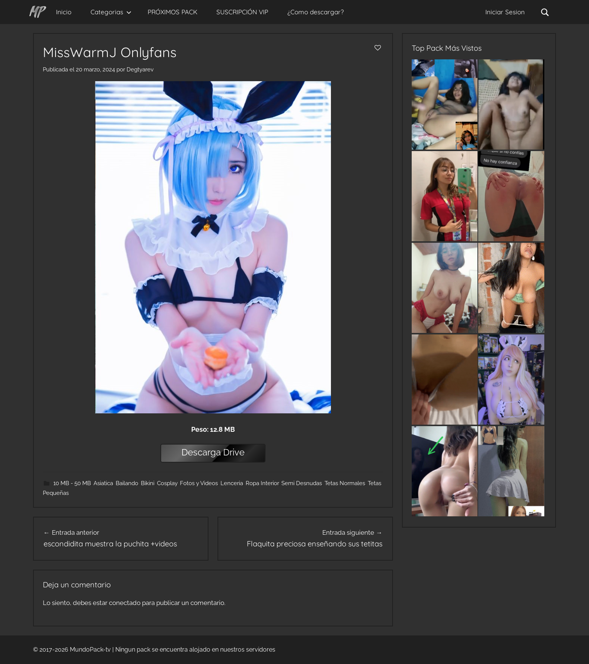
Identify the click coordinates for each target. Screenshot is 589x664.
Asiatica (103, 483)
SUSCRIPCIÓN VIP (242, 12)
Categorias (111, 12)
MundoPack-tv (90, 649)
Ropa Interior (262, 483)
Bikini (147, 483)
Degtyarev (140, 69)
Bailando (127, 483)
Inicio (63, 12)
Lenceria (231, 483)
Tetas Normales (345, 483)
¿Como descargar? (315, 12)
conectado (124, 603)
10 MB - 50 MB (72, 483)
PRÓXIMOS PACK (172, 12)
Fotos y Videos (199, 483)
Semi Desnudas (301, 483)
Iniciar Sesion (505, 12)
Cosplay (167, 483)
